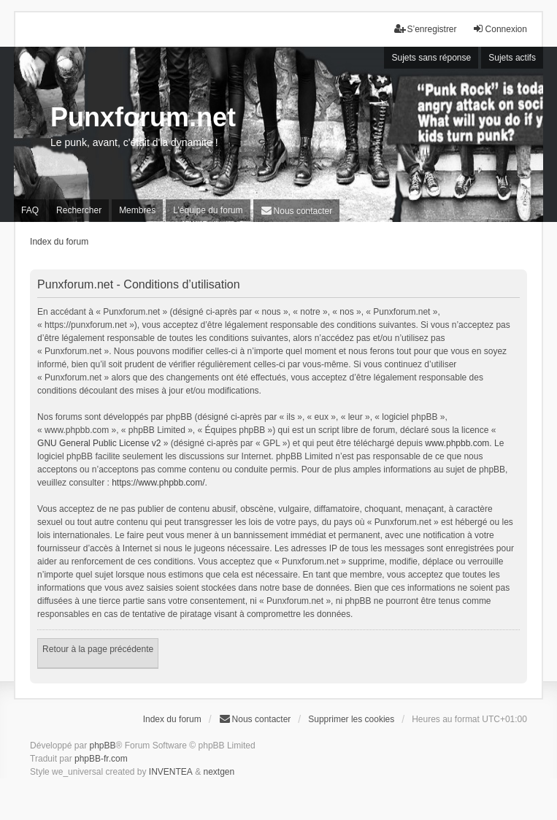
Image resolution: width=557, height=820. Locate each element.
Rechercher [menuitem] (78, 210)
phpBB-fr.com (101, 759)
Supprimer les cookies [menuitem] (351, 719)
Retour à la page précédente (97, 649)
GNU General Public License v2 (99, 443)
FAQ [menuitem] (30, 210)
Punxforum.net (143, 117)
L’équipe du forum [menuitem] (207, 210)
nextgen (219, 772)
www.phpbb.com (457, 443)
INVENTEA (171, 772)
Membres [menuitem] (137, 210)
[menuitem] (296, 210)
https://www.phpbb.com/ (158, 483)
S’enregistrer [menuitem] (425, 28)
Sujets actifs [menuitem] (512, 58)
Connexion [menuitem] (499, 28)
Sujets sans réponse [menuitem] (431, 58)
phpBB (102, 745)
